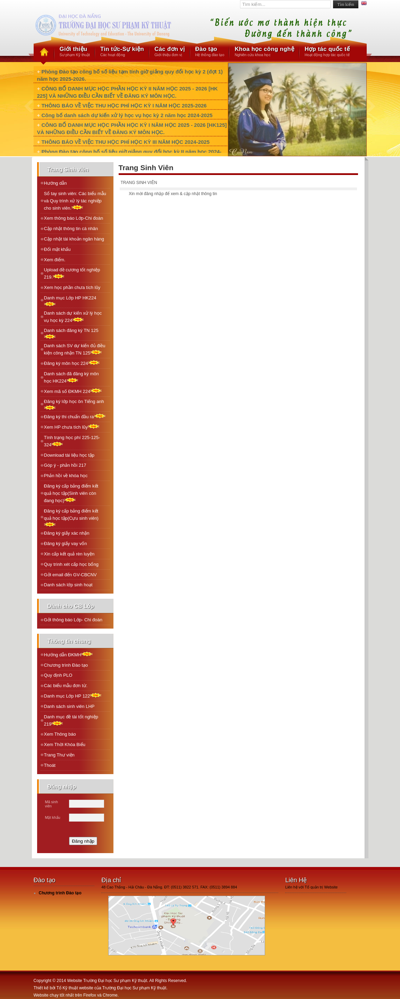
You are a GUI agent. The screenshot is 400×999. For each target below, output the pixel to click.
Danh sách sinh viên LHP (69, 706)
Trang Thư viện (59, 754)
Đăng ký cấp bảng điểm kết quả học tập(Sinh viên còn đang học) (71, 493)
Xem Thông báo (60, 734)
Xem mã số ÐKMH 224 (73, 391)
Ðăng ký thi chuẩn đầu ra (74, 416)
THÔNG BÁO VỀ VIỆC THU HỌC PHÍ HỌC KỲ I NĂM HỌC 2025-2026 (123, 105)
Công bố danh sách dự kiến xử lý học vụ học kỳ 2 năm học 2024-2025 (126, 115)
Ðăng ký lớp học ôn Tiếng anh (74, 404)
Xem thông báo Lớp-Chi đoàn (73, 218)
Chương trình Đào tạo (66, 665)
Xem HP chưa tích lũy (72, 427)
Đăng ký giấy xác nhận (67, 533)
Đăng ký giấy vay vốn (65, 543)
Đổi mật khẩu (57, 249)
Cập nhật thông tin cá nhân (71, 228)
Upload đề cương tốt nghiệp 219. (72, 273)
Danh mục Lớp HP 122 (73, 696)
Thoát (50, 765)
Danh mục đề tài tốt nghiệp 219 (71, 720)
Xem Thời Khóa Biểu (65, 744)
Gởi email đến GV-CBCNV (70, 574)
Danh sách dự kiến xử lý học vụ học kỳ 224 (73, 316)
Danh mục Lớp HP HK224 (70, 300)
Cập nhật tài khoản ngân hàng (74, 239)
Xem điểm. (55, 259)
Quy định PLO (58, 675)
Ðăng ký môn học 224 (72, 363)
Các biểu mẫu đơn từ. (66, 685)
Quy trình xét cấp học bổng (71, 564)
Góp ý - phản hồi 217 (65, 465)
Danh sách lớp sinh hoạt (68, 584)
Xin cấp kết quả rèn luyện (69, 554)
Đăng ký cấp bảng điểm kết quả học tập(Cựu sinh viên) (71, 517)
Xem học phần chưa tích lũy (72, 287)
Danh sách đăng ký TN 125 (71, 333)
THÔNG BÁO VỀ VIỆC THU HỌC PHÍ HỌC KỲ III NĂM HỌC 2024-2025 (125, 142)
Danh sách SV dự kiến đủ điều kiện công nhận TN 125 (74, 349)
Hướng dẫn (55, 183)
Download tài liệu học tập (69, 455)
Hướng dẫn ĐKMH (68, 654)
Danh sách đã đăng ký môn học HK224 (71, 377)
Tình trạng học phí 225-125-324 (72, 441)
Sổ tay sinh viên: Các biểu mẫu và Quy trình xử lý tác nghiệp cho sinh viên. (75, 201)
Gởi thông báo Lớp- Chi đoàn (73, 619)
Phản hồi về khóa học (66, 475)
